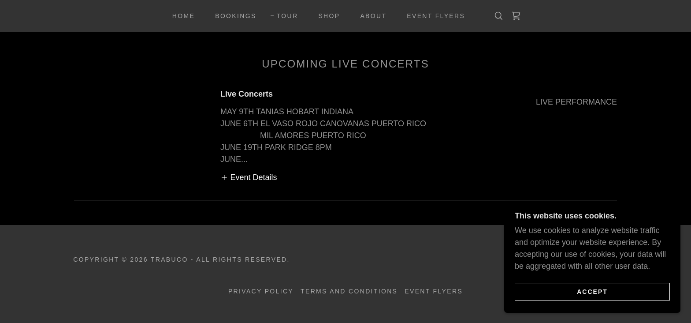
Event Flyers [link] (436, 15)
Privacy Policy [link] (260, 291)
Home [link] (183, 15)
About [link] (373, 15)
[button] (248, 177)
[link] (516, 16)
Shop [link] (329, 15)
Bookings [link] (235, 15)
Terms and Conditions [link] (349, 291)
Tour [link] (287, 15)
